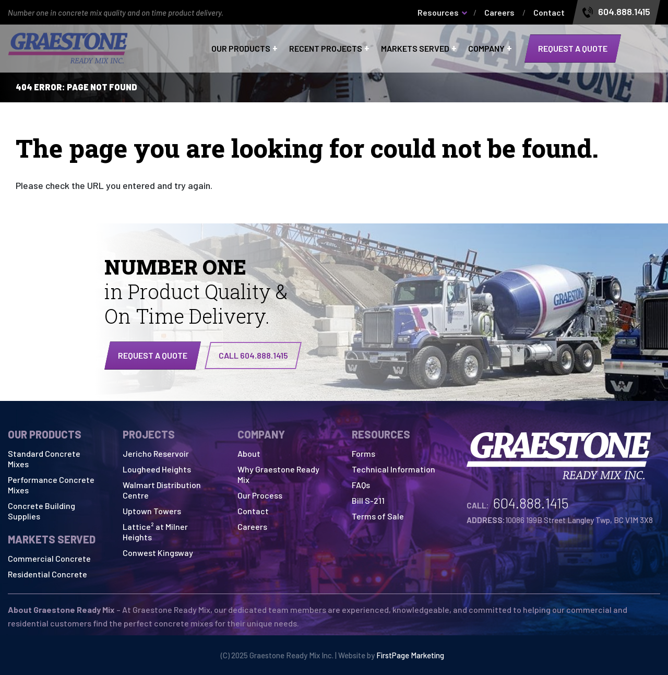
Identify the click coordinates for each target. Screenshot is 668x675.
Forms (363, 453)
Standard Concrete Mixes (44, 458)
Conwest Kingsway (158, 553)
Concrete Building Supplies (41, 511)
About (248, 453)
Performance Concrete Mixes (51, 485)
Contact (549, 12)
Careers (499, 12)
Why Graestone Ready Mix (278, 474)
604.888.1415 (624, 12)
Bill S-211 (368, 500)
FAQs (361, 485)
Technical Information (393, 469)
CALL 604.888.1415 (253, 355)
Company (486, 48)
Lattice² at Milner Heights (155, 532)
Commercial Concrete (49, 558)
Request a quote (572, 48)
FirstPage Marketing (410, 655)
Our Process (259, 495)
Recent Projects (325, 48)
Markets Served (415, 48)
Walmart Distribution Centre (162, 490)
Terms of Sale (378, 516)
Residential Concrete (47, 574)
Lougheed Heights (157, 469)
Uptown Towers (152, 511)
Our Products (240, 48)
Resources (438, 12)
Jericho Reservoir (156, 453)
